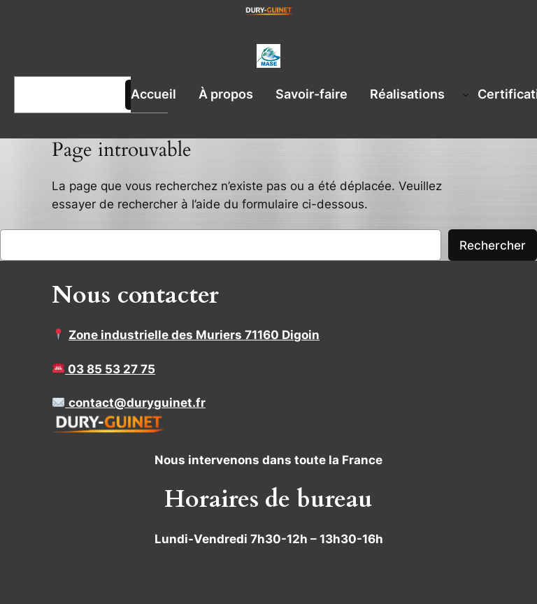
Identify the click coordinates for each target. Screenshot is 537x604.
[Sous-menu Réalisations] (465, 94)
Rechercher (492, 245)
